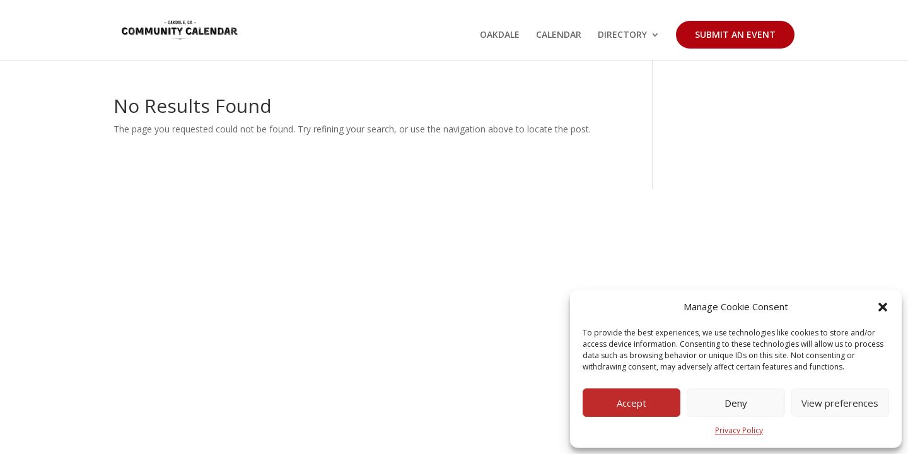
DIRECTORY (622, 35)
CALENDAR (558, 35)
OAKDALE (500, 35)
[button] (882, 307)
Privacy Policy (739, 430)
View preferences (839, 403)
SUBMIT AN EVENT (735, 34)
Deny (736, 403)
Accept (631, 403)
